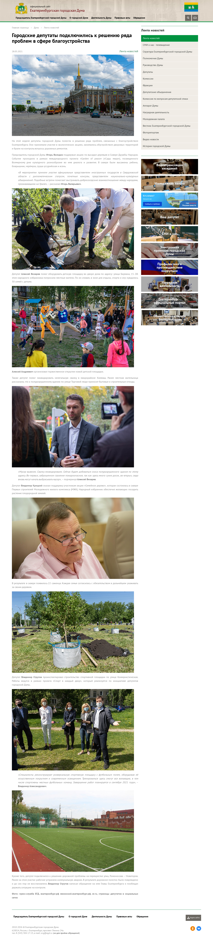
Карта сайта (193, 917)
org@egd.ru (46, 933)
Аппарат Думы (150, 105)
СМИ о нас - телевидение (156, 44)
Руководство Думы (153, 65)
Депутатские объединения (157, 92)
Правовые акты (122, 17)
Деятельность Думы (101, 17)
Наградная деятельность (156, 112)
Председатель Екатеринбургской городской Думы (41, 17)
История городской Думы (156, 146)
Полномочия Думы (153, 58)
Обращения (139, 17)
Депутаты (148, 71)
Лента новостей (51, 27)
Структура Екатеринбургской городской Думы (167, 51)
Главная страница (20, 27)
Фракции (148, 85)
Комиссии (148, 78)
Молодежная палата (154, 119)
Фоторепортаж (151, 132)
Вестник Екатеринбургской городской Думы (166, 125)
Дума (36, 27)
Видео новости (151, 139)
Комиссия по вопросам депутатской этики (165, 98)
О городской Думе (79, 17)
